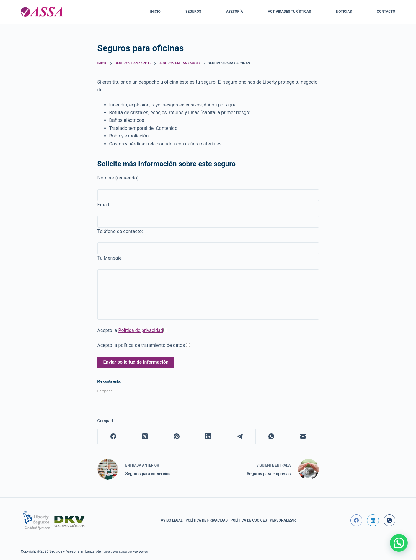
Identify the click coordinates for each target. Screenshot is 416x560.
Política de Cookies (249, 520)
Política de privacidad (140, 330)
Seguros (193, 11)
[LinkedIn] (208, 436)
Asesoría (234, 11)
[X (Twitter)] (145, 436)
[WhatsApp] (271, 436)
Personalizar (283, 520)
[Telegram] (240, 436)
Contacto (386, 11)
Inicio (155, 11)
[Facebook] (113, 436)
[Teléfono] (389, 520)
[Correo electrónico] (303, 436)
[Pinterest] (176, 436)
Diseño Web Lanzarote (117, 551)
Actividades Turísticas (289, 11)
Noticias (344, 11)
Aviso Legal (172, 520)
